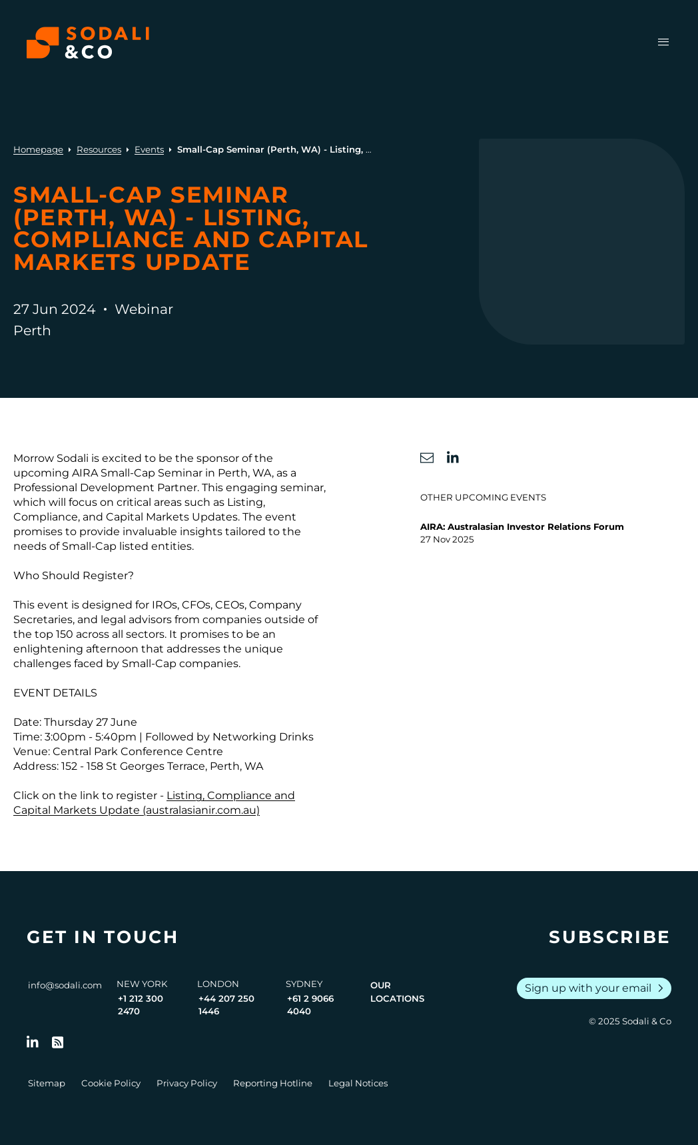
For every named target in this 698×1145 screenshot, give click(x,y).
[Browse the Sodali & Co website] (88, 43)
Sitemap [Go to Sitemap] (46, 1083)
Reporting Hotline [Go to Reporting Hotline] (272, 1083)
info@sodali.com (65, 985)
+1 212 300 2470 (140, 1005)
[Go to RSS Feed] (58, 1042)
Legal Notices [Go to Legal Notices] (358, 1083)
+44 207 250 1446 (226, 1005)
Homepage (38, 149)
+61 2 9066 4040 (310, 1005)
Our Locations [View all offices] (397, 992)
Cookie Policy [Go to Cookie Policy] (111, 1083)
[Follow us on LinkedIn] (33, 1042)
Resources (99, 149)
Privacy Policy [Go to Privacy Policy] (187, 1083)
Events (149, 149)
